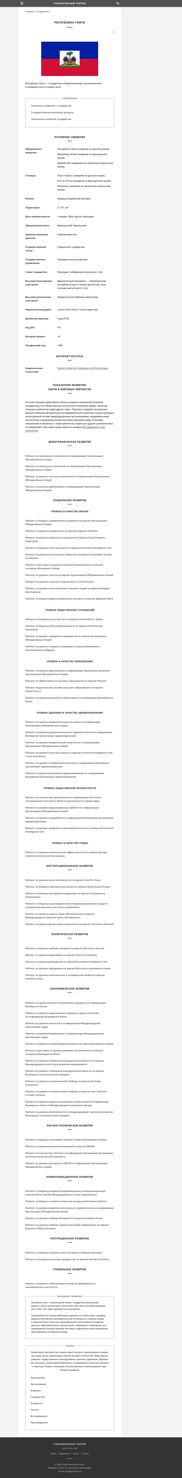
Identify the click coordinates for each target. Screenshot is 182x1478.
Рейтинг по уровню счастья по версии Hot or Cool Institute (59, 581)
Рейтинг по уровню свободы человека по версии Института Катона (64, 948)
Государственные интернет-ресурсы (52, 112)
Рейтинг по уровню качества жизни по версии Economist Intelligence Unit (68, 547)
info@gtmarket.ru (73, 1471)
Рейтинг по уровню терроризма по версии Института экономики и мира (68, 968)
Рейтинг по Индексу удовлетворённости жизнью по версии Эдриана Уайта (69, 598)
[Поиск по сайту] (118, 3)
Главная (29, 11)
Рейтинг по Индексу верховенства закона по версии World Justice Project (68, 886)
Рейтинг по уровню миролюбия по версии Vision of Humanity (61, 955)
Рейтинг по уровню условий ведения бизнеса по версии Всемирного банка (69, 1043)
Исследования (38, 1416)
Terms (76, 1453)
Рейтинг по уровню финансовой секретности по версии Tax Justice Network (69, 924)
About (53, 1453)
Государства (42, 11)
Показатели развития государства (51, 119)
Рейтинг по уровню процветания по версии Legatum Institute (61, 531)
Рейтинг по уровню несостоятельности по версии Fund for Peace (63, 880)
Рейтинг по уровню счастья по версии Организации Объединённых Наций (69, 575)
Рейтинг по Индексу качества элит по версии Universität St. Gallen (64, 619)
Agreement (64, 1453)
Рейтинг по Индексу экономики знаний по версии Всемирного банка (66, 1139)
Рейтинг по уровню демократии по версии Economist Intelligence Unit (66, 961)
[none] (21, 3)
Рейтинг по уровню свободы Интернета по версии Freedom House (64, 1218)
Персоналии (37, 1377)
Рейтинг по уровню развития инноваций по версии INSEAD (60, 1146)
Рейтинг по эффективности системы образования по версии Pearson (65, 680)
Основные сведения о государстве (51, 105)
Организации (38, 1384)
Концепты (36, 1403)
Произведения (39, 1422)
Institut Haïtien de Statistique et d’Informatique (82, 368)
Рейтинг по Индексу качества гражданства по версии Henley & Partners (67, 1259)
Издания (35, 1390)
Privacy (85, 1453)
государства (78, 1302)
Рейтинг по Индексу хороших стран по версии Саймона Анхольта (63, 1252)
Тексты (34, 1409)
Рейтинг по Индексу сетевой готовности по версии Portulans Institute (66, 1201)
